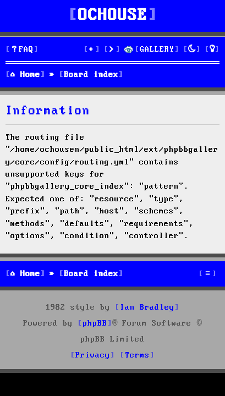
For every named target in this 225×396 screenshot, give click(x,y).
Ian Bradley (147, 307)
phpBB (95, 323)
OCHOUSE (112, 16)
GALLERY (157, 49)
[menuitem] (22, 49)
